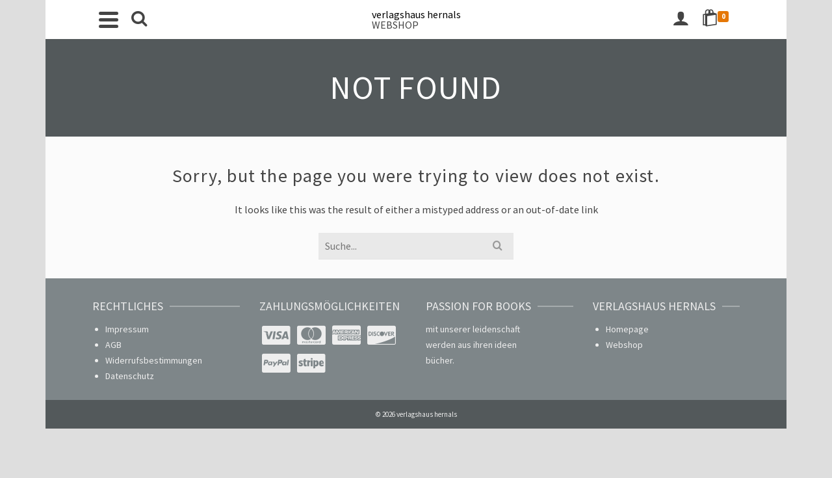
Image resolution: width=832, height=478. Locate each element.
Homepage (627, 329)
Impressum (127, 329)
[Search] (139, 19)
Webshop (624, 345)
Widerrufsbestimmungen (153, 360)
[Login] (681, 19)
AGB (113, 345)
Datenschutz (129, 376)
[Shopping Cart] (718, 19)
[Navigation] (108, 19)
